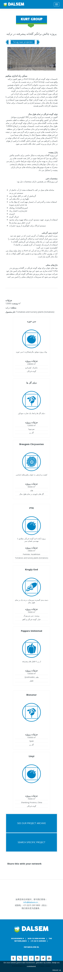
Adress (13, 958)
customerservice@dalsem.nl (25, 958)
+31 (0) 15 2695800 (38, 941)
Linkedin (37, 958)
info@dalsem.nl (31, 947)
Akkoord (56, 970)
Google (31, 958)
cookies (48, 963)
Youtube (49, 958)
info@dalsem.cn (30, 902)
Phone (19, 958)
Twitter (43, 958)
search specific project (31, 842)
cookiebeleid (31, 966)
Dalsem (14, 4)
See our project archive (31, 823)
